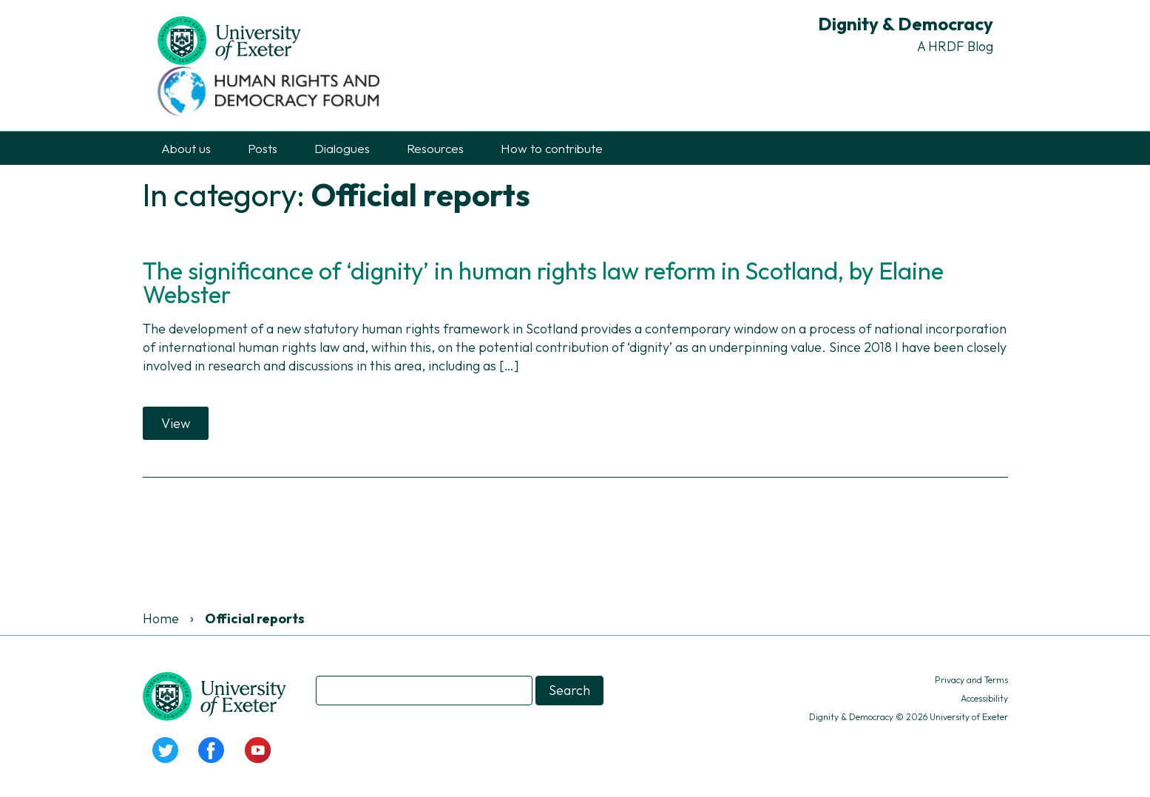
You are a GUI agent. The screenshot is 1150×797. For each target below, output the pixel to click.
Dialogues (342, 148)
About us (186, 148)
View (175, 423)
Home (161, 618)
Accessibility (984, 698)
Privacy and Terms (971, 679)
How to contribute (552, 148)
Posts (262, 148)
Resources (435, 148)
